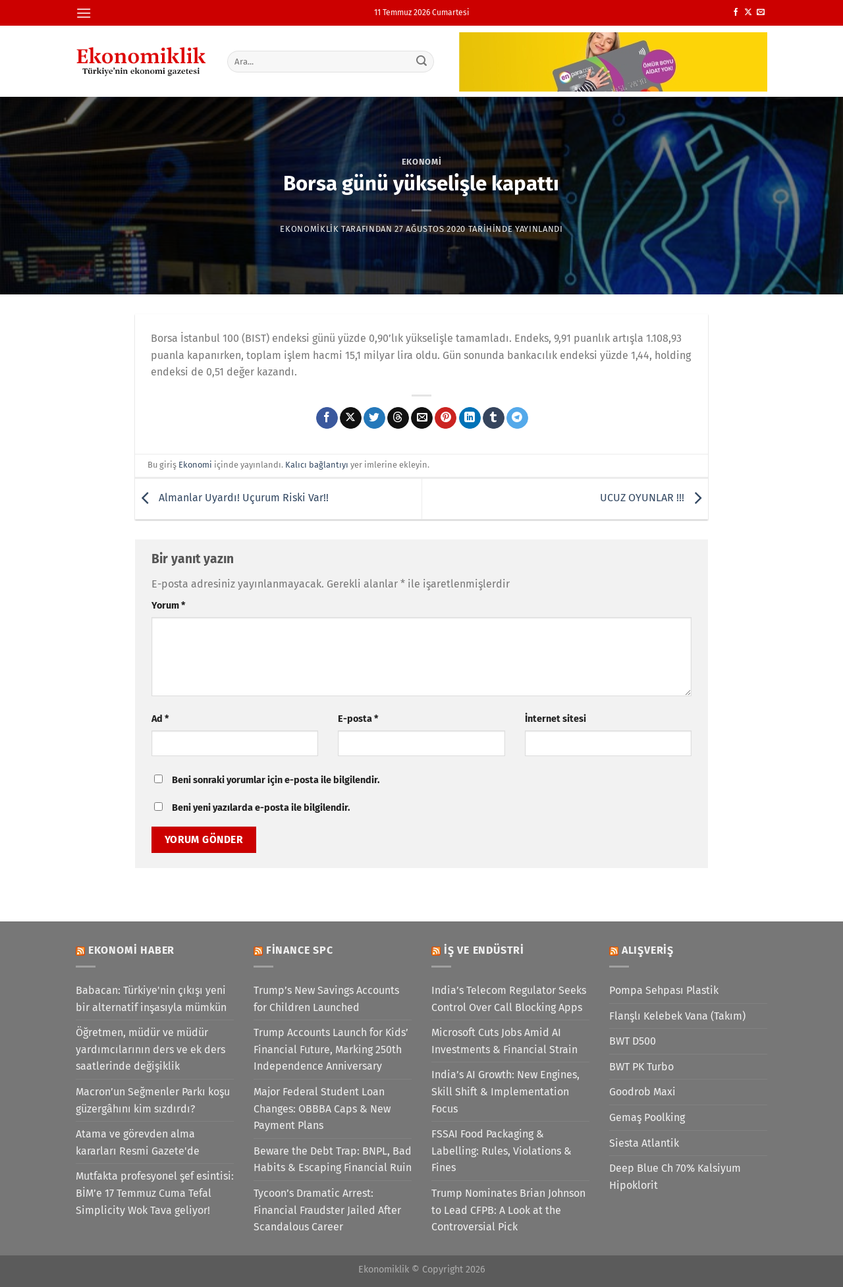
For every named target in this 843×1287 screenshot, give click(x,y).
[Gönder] (422, 61)
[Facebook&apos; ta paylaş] (327, 418)
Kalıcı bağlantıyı (316, 465)
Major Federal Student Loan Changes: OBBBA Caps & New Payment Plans (322, 1108)
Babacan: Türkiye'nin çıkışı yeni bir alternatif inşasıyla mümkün (151, 999)
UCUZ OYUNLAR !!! (654, 498)
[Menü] (84, 13)
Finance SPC (299, 950)
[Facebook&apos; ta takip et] (736, 12)
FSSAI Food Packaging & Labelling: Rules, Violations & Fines (501, 1151)
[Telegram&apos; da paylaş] (517, 418)
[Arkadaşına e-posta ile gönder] (422, 418)
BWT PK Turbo (641, 1066)
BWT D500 (632, 1041)
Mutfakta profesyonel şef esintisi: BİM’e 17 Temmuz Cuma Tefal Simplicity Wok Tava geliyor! (155, 1193)
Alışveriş (648, 950)
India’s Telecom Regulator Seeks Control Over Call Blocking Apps (508, 999)
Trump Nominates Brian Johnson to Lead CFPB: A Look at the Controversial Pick (508, 1210)
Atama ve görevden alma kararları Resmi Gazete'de (138, 1142)
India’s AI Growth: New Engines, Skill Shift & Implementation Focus (505, 1091)
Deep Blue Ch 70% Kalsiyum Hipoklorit (675, 1176)
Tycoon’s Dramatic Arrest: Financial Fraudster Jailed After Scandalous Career (327, 1210)
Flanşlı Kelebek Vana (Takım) (677, 1016)
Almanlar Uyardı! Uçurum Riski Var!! (232, 498)
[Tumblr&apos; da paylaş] (493, 418)
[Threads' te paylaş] (398, 418)
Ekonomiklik (309, 229)
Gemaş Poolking (647, 1117)
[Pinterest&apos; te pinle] (445, 418)
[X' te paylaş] (351, 418)
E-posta (358, 719)
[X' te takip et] (748, 12)
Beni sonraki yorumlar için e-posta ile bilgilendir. (275, 780)
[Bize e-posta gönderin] (761, 12)
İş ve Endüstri (484, 950)
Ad (160, 719)
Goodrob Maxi (642, 1091)
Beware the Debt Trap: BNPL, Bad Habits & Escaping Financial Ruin (333, 1159)
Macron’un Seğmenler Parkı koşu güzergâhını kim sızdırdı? (153, 1100)
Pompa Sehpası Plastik (664, 990)
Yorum (168, 605)
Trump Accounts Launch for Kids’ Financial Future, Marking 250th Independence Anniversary (331, 1049)
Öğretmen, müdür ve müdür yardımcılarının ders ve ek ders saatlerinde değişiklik (150, 1049)
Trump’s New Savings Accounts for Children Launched (326, 999)
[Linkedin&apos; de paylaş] (470, 418)
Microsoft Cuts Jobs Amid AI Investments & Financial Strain (504, 1041)
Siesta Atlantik (644, 1143)
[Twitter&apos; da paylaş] (374, 418)
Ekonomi (422, 162)
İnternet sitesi (555, 719)
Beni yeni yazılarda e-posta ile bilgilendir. (261, 807)
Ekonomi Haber (131, 950)
